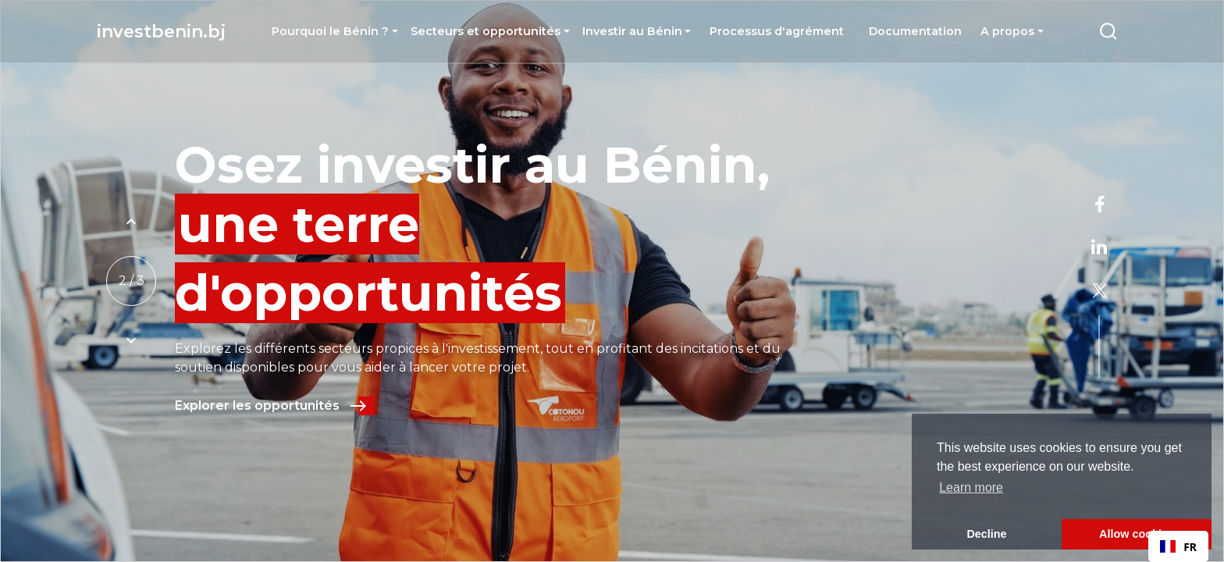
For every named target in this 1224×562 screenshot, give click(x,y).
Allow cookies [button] (1136, 534)
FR (1178, 546)
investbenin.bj (161, 31)
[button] (334, 31)
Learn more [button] (971, 487)
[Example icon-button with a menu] (1108, 31)
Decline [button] (986, 534)
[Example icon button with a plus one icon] (131, 221)
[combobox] (1178, 546)
